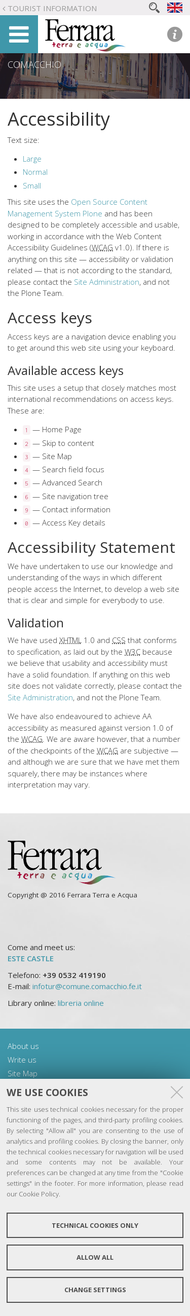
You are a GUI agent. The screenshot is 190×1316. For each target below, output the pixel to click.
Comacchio (34, 64)
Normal (35, 172)
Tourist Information (52, 8)
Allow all (95, 1257)
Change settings (95, 1289)
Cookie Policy (39, 1193)
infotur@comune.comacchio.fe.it (87, 986)
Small (32, 185)
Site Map (22, 1073)
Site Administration (106, 282)
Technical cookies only (95, 1225)
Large (32, 159)
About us (23, 1046)
